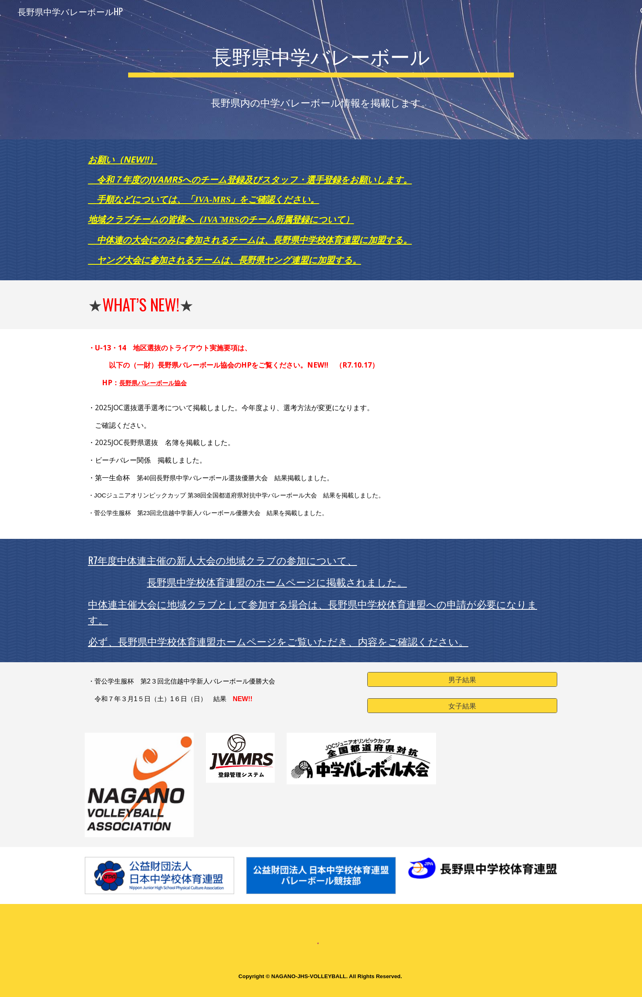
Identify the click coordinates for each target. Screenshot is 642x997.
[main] (321, 57)
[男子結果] (462, 679)
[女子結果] (462, 705)
